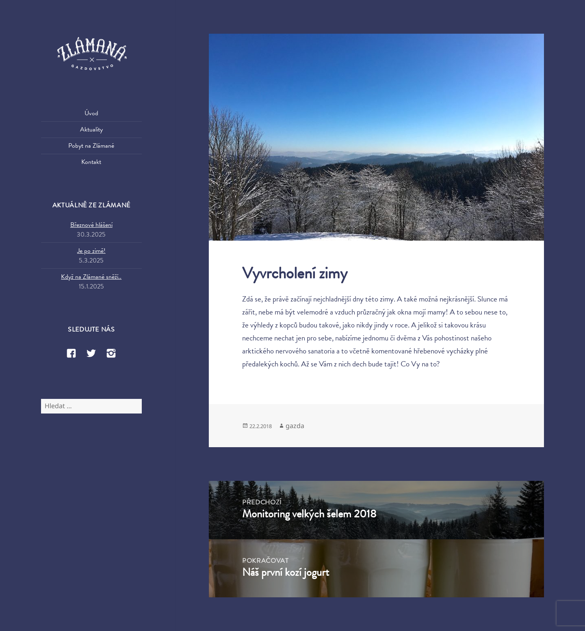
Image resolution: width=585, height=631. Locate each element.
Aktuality (91, 129)
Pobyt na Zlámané (91, 146)
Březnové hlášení (91, 225)
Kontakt (91, 162)
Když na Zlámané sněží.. (91, 277)
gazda (295, 425)
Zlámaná (91, 54)
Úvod (91, 113)
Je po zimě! (91, 251)
